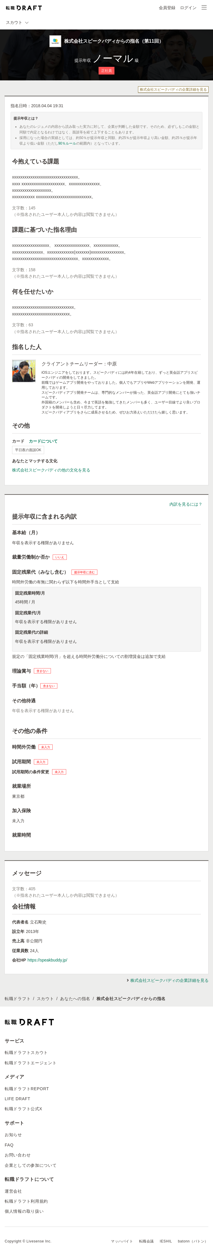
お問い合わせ (18, 1155)
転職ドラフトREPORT (27, 1088)
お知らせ (13, 1134)
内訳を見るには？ (185, 504)
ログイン (188, 7)
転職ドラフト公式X (23, 1108)
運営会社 (13, 1191)
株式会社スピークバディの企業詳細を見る (173, 89)
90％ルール (67, 143)
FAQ (9, 1145)
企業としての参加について (30, 1165)
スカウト (45, 998)
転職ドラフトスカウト (26, 1052)
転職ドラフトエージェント (30, 1062)
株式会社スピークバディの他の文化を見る (51, 470)
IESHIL (166, 1241)
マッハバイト (122, 1241)
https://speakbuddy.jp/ (47, 960)
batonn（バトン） (193, 1241)
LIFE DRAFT (17, 1098)
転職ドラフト (18, 998)
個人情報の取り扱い (24, 1211)
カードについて (43, 441)
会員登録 (167, 7)
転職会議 (146, 1241)
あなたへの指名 (75, 998)
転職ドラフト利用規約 (26, 1201)
